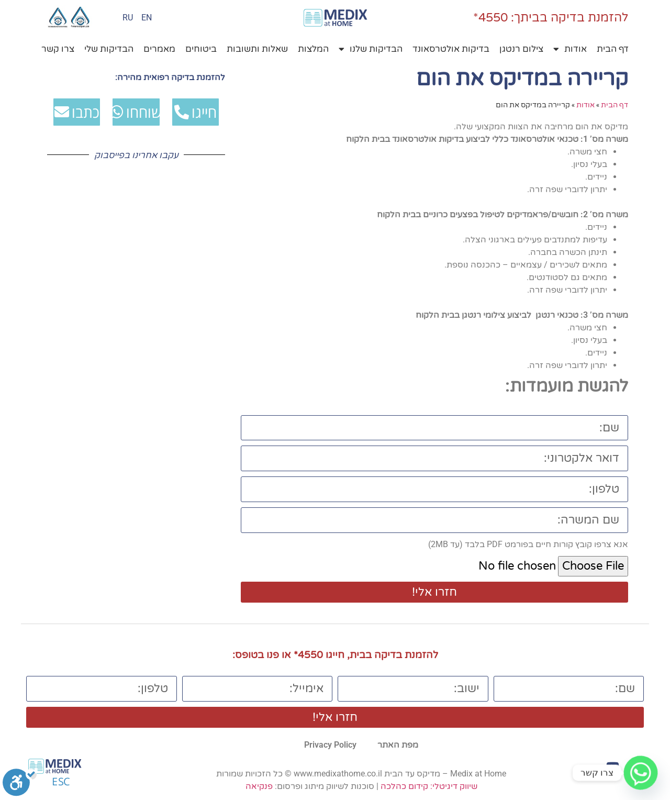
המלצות (313, 48)
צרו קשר (57, 48)
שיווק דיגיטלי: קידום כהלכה (429, 786)
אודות (570, 49)
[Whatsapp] (641, 773)
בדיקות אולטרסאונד (450, 48)
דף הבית (613, 48)
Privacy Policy (330, 745)
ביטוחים (201, 48)
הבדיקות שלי (108, 48)
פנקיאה (259, 786)
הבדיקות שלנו (371, 49)
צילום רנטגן (521, 48)
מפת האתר (397, 745)
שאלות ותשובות (257, 48)
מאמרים (159, 48)
